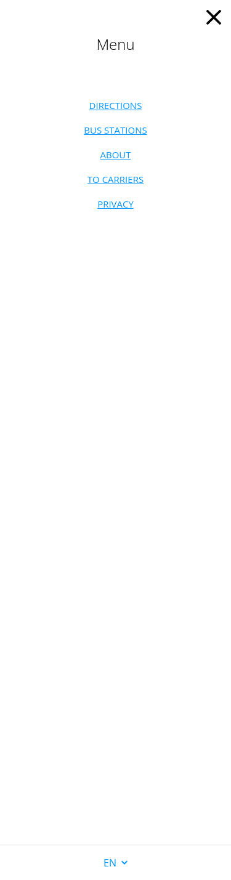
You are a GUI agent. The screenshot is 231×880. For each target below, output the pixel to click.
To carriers (115, 179)
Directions (115, 105)
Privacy (115, 204)
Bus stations (115, 130)
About (115, 154)
